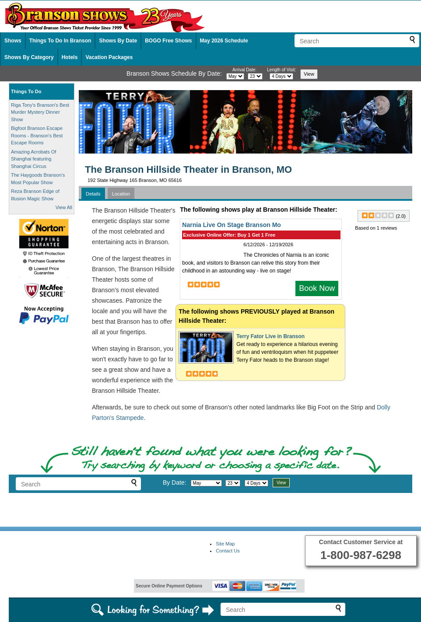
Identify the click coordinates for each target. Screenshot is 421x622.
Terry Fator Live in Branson (270, 336)
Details (93, 193)
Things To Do (26, 91)
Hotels (70, 57)
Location (121, 193)
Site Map (225, 543)
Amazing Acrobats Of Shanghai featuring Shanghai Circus (33, 159)
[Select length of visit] (281, 76)
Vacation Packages (109, 57)
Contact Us (227, 550)
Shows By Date (118, 41)
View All (64, 207)
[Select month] (235, 76)
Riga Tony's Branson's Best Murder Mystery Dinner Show (40, 112)
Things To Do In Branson (60, 41)
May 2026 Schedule (224, 41)
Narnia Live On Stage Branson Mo (231, 224)
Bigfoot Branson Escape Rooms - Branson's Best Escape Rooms (37, 135)
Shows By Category (29, 57)
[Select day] (255, 76)
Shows (12, 41)
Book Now (317, 288)
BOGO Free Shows (168, 41)
